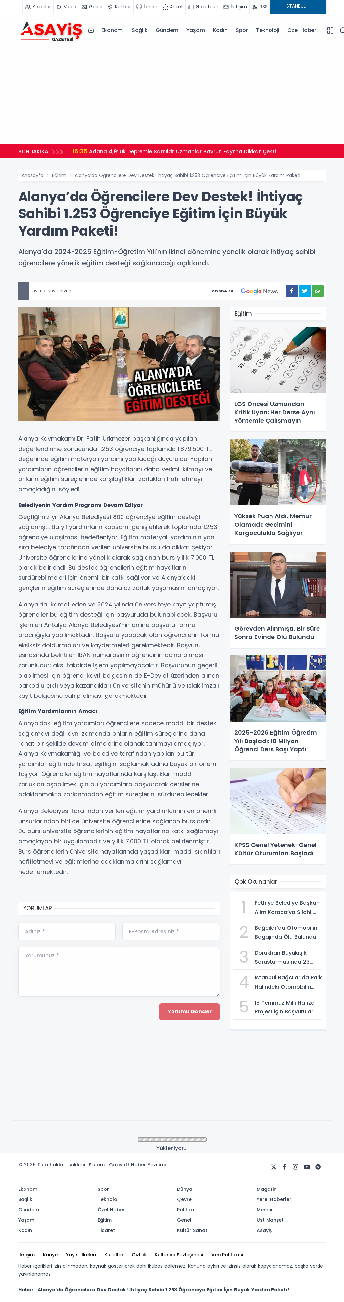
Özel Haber (301, 30)
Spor (242, 30)
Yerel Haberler (274, 1199)
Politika (185, 1209)
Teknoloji (267, 30)
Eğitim (59, 175)
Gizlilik (139, 1254)
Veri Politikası (227, 1254)
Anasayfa (32, 175)
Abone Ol (249, 291)
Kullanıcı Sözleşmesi (179, 1254)
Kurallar (113, 1254)
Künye (50, 1254)
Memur (265, 1209)
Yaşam (195, 30)
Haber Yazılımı (148, 1164)
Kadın (220, 30)
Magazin (267, 1189)
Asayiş (264, 1230)
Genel (184, 1220)
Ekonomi (112, 30)
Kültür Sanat (192, 1230)
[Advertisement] (172, 93)
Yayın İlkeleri (81, 1254)
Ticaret (106, 1230)
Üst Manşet (270, 1220)
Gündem (167, 30)
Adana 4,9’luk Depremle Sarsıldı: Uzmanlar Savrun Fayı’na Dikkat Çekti (175, 151)
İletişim (26, 1254)
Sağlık (140, 30)
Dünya (184, 1189)
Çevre (184, 1199)
